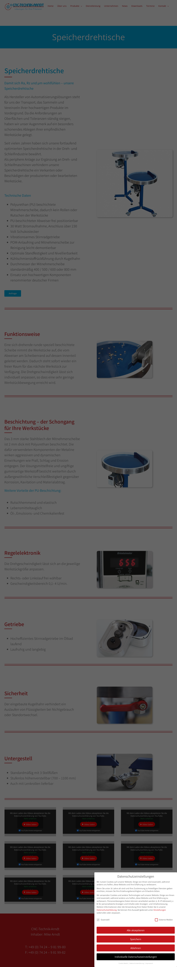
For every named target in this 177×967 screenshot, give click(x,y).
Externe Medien (164, 919)
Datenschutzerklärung (107, 909)
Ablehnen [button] (135, 947)
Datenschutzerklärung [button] (137, 963)
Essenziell (103, 919)
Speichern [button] (135, 939)
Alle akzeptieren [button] (136, 930)
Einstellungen (160, 909)
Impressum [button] (149, 963)
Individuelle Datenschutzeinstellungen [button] (136, 956)
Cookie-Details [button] (123, 963)
